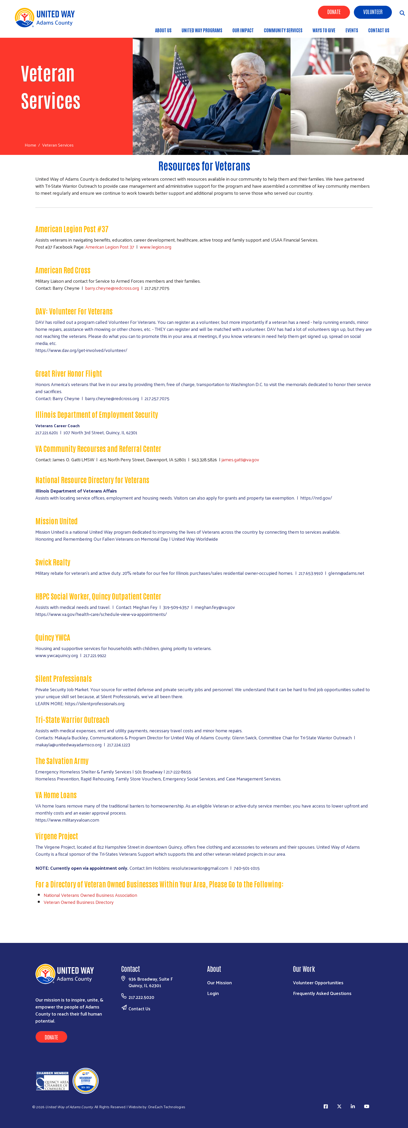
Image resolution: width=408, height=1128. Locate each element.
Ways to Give (324, 30)
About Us (163, 30)
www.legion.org (155, 246)
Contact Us (378, 30)
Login (213, 993)
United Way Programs (202, 30)
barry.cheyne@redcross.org (112, 287)
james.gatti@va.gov (240, 459)
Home (30, 145)
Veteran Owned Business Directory (79, 902)
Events (352, 30)
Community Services (283, 30)
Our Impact (243, 30)
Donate (334, 11)
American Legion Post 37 (110, 246)
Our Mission (219, 982)
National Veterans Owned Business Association (90, 895)
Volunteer (372, 11)
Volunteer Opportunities (318, 982)
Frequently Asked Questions (322, 993)
